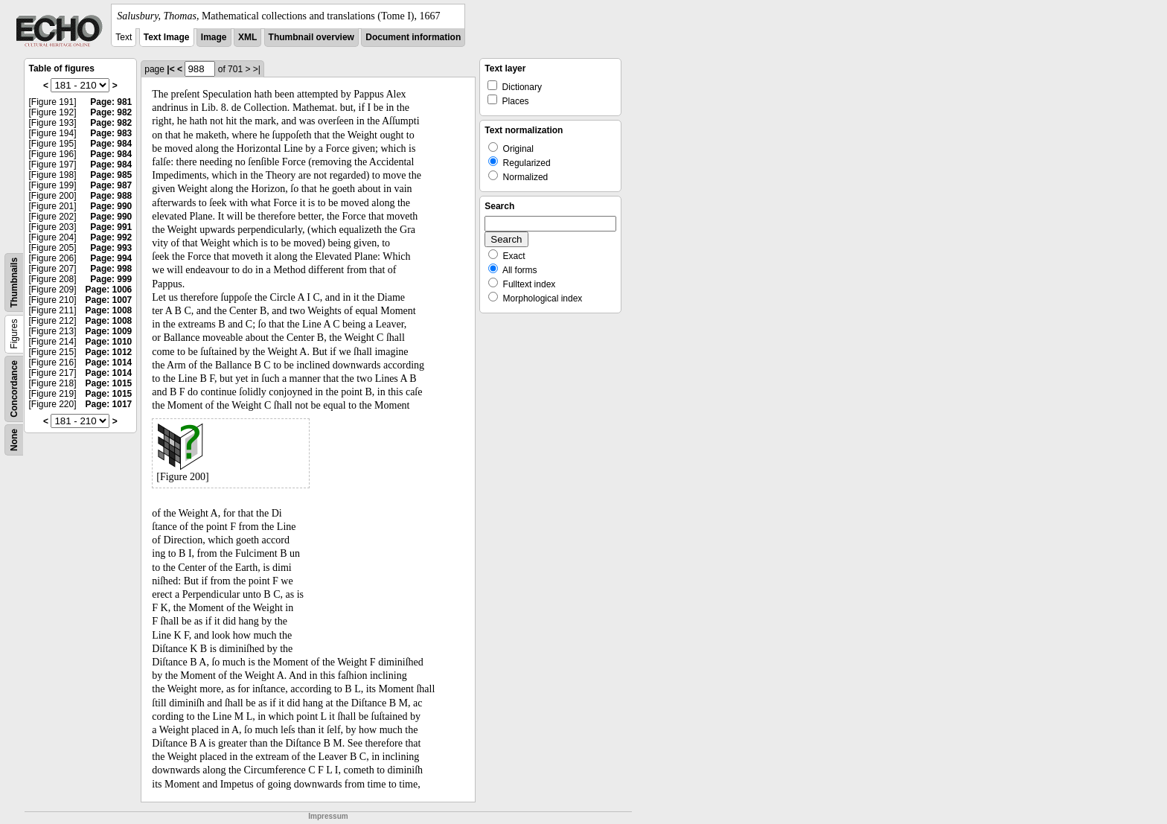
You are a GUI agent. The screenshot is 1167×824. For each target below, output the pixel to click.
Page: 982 (111, 112)
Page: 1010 (109, 341)
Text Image (167, 37)
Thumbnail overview (311, 37)
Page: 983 (111, 133)
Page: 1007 (109, 300)
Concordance (14, 389)
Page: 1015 (109, 383)
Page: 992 (111, 237)
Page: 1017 (109, 404)
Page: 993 (111, 248)
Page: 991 (111, 227)
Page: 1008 (109, 310)
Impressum (328, 816)
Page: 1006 (109, 289)
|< (170, 69)
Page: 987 (111, 185)
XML (247, 37)
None (14, 440)
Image (214, 37)
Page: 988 (111, 196)
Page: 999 (111, 279)
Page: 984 (111, 143)
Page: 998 (111, 269)
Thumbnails (14, 282)
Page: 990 (111, 206)
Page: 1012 (109, 352)
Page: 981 (111, 102)
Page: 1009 (109, 331)
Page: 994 (111, 258)
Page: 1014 (109, 362)
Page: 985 (111, 175)
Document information (413, 37)
